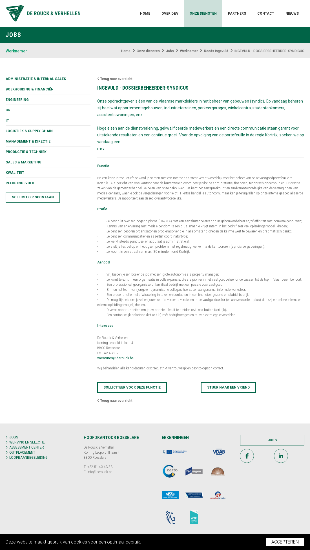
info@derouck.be (99, 472)
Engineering (17, 100)
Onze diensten (203, 13)
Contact (265, 13)
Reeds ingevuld (20, 183)
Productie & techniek (26, 152)
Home (145, 13)
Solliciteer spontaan (33, 197)
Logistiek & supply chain (29, 131)
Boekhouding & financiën (30, 89)
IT (7, 121)
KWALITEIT (15, 173)
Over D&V (169, 13)
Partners (237, 13)
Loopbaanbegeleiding (28, 458)
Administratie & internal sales (36, 79)
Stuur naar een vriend (228, 387)
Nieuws (292, 13)
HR (8, 110)
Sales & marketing (23, 162)
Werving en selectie (27, 442)
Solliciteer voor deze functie (132, 387)
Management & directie (28, 141)
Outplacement (22, 452)
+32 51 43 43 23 (99, 467)
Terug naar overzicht (114, 79)
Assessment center (26, 447)
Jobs (13, 437)
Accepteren (285, 542)
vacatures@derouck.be (115, 358)
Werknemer (16, 51)
